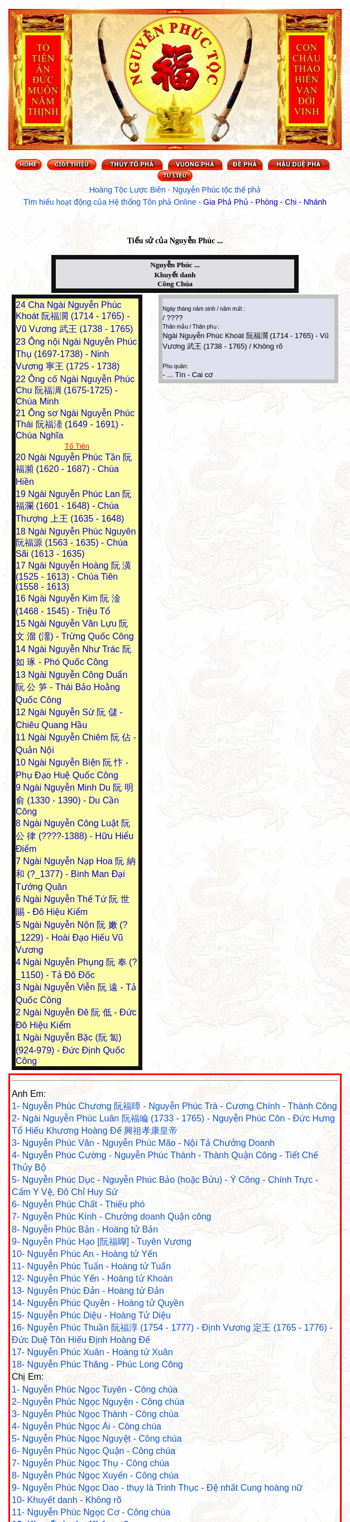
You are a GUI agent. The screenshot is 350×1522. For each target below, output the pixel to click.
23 (22, 341)
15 (22, 623)
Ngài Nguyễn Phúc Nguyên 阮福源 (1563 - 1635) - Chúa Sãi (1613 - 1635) (76, 542)
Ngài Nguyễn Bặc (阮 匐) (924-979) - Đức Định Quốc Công (70, 1049)
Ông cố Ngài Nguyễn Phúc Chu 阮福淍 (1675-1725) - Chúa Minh (75, 390)
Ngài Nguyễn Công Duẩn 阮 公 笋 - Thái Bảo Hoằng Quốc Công (71, 687)
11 (22, 737)
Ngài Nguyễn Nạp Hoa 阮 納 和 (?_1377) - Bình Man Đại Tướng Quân (76, 874)
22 (22, 379)
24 (22, 305)
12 (22, 712)
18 (22, 531)
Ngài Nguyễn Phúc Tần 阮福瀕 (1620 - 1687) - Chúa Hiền (74, 469)
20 (22, 457)
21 (22, 413)
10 (22, 762)
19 (22, 494)
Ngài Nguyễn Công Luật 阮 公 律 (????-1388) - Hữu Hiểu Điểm (74, 836)
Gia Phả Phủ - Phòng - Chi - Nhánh (265, 202)
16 (22, 598)
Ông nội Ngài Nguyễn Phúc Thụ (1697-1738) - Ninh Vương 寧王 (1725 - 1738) (76, 354)
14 (22, 649)
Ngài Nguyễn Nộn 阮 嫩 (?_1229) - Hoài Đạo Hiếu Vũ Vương (71, 937)
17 (22, 565)
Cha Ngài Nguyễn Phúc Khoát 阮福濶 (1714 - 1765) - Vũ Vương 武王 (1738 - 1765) (74, 317)
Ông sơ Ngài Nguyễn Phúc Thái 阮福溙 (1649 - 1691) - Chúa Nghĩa (75, 424)
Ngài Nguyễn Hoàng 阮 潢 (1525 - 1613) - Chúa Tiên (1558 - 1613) (73, 576)
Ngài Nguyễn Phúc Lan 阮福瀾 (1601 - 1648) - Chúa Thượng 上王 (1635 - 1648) (73, 506)
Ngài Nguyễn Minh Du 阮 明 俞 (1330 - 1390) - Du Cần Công (74, 799)
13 (22, 675)
